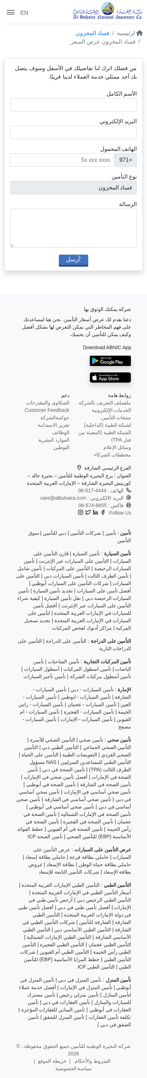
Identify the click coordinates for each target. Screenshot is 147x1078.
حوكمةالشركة (54, 417)
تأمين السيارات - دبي (91, 689)
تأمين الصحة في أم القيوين (75, 829)
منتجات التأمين (116, 417)
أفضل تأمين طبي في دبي (83, 907)
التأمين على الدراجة (66, 641)
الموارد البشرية (53, 440)
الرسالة (128, 204)
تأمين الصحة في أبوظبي (51, 784)
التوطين (61, 447)
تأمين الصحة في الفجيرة (88, 821)
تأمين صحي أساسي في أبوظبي (62, 807)
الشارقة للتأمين (95, 922)
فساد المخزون (92, 33)
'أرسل (73, 259)
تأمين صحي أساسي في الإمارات (97, 792)
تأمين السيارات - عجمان (92, 704)
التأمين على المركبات (68, 568)
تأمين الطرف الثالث (108, 576)
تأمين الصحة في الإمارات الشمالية (96, 814)
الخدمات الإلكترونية (111, 410)
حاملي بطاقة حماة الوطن (105, 864)
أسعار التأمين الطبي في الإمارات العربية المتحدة (81, 892)
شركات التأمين (85, 533)
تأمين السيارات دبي (64, 576)
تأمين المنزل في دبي (79, 980)
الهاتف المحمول (118, 149)
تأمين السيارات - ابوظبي (86, 697)
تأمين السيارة (86, 553)
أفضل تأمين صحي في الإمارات (56, 777)
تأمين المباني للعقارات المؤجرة (53, 1009)
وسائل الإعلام (117, 447)
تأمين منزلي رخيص (79, 995)
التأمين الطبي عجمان (110, 944)
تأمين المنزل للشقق (63, 1017)
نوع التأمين (124, 177)
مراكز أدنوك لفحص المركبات (82, 628)
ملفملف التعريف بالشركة (105, 402)
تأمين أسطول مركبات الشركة (100, 676)
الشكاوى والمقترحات (47, 402)
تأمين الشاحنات (63, 661)
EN (24, 13)
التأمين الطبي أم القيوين (64, 952)
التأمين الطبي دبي (60, 747)
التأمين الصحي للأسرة (52, 740)
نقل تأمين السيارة (62, 598)
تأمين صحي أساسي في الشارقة (78, 799)
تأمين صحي (91, 740)
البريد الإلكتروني (118, 121)
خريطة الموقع (52, 1061)
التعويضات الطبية (79, 755)
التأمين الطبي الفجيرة (62, 944)
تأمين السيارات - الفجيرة (89, 712)
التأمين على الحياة (40, 755)
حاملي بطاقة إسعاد (46, 857)
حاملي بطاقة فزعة (89, 857)
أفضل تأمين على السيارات (104, 591)
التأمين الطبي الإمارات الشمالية (59, 937)
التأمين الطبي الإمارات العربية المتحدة (61, 885)
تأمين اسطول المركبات (87, 669)
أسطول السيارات (42, 669)
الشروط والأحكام (92, 1061)
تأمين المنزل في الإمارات (86, 987)
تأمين (110, 533)
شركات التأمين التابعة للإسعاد (69, 872)
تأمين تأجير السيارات (44, 676)
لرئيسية (130, 33)
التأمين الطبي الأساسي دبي (82, 929)
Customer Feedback (46, 410)
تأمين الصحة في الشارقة (105, 784)
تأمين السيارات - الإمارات (87, 719)
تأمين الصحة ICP (45, 836)
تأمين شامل (29, 568)
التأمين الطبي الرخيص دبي (104, 900)
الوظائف (60, 432)
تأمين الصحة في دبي (63, 769)
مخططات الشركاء (112, 455)
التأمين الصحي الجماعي (107, 747)
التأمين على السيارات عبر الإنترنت (74, 561)
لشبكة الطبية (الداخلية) (107, 425)
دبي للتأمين (54, 533)
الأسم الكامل (122, 94)
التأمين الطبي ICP (96, 967)
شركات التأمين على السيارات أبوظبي (70, 583)
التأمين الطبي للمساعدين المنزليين (96, 762)
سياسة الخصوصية (73, 1068)
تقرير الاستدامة (53, 425)
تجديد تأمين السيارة (53, 591)
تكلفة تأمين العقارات (110, 1017)
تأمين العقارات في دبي (66, 1002)
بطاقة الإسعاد (60, 864)
